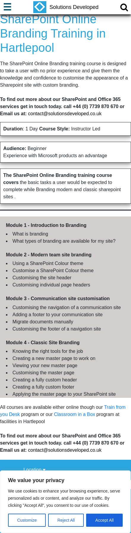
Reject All (66, 520)
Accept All (104, 520)
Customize (27, 520)
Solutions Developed (65, 7)
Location (34, 469)
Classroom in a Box (74, 414)
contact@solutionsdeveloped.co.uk (65, 113)
